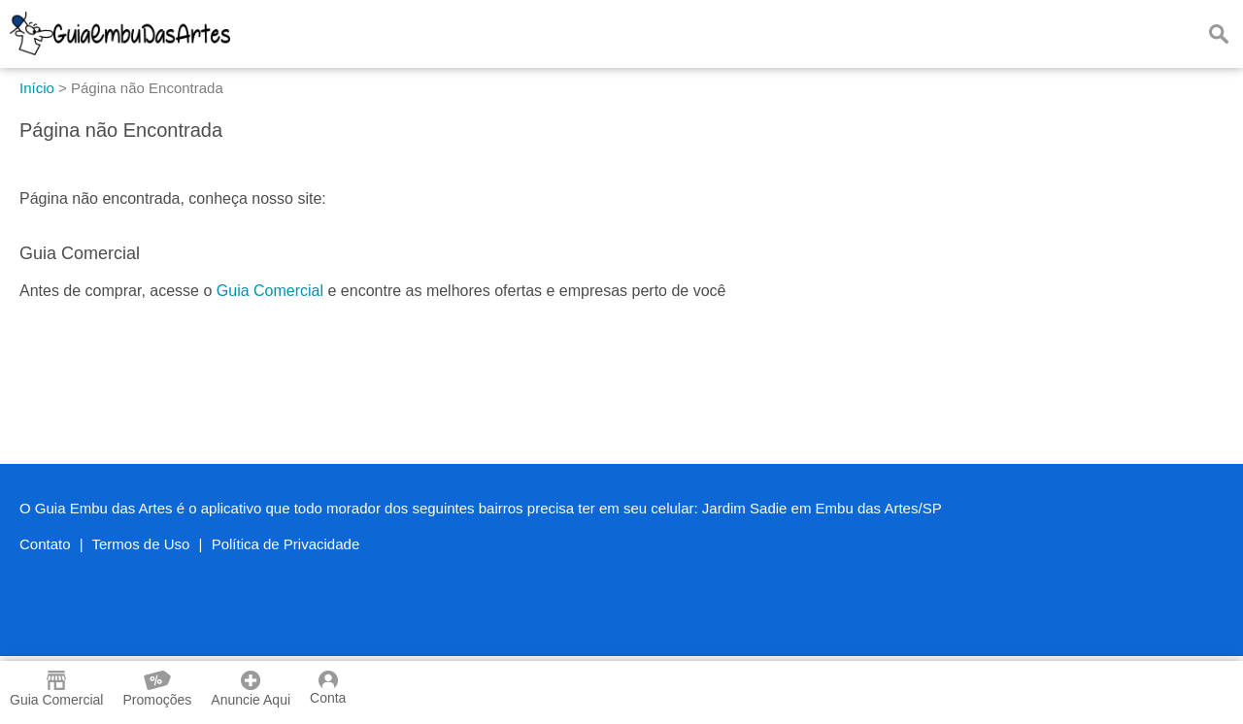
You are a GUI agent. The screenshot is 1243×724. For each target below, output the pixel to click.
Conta (328, 688)
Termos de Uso (141, 544)
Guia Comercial (270, 290)
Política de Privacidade (286, 544)
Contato (45, 544)
